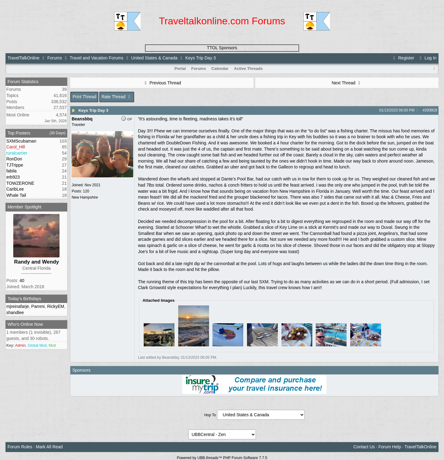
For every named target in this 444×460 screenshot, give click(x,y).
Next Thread (347, 82)
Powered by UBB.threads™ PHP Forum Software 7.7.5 (222, 458)
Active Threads (248, 68)
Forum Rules (19, 446)
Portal (180, 68)
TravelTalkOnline (23, 57)
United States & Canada (154, 57)
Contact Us (364, 446)
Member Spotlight (24, 206)
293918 (431, 110)
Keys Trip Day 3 (93, 110)
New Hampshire (85, 197)
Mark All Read (49, 446)
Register (403, 57)
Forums (54, 57)
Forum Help (389, 446)
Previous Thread (162, 82)
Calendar (220, 68)
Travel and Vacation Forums (96, 57)
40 (21, 280)
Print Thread (84, 96)
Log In (427, 57)
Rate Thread (116, 96)
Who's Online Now (25, 324)
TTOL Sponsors (222, 47)
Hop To (210, 415)
